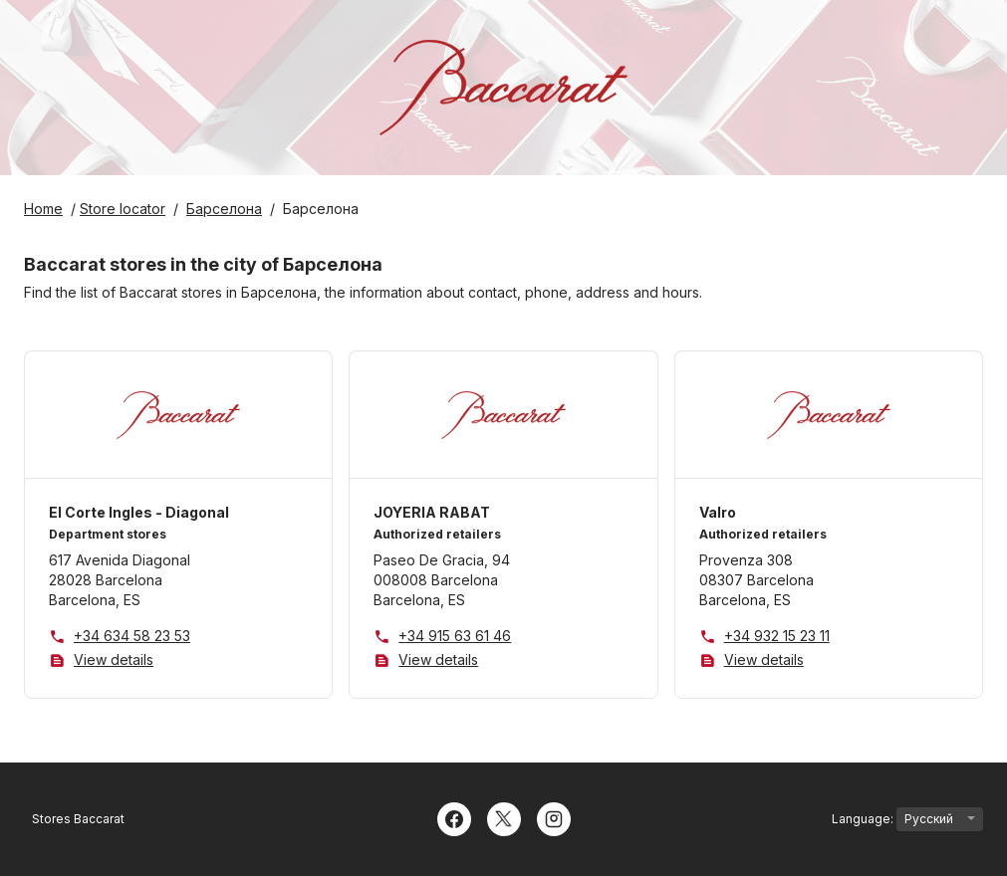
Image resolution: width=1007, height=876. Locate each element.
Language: (907, 819)
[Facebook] (454, 817)
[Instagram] (554, 817)
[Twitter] (504, 817)
